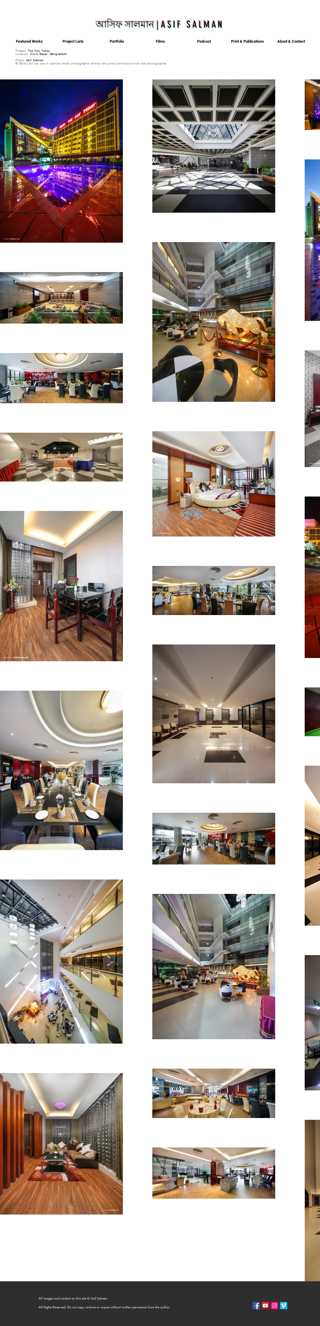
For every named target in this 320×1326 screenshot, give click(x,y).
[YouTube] (265, 1305)
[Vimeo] (283, 1305)
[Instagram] (274, 1305)
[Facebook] (256, 1305)
